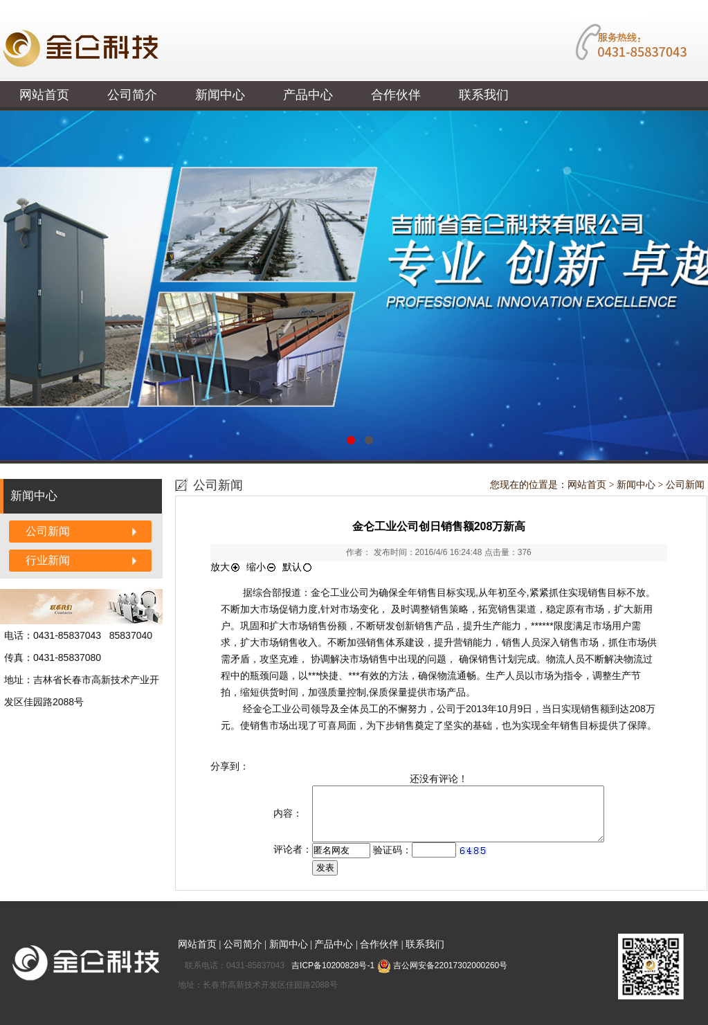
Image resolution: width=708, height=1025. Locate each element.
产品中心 (308, 95)
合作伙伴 (396, 95)
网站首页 (44, 95)
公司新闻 (48, 531)
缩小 (261, 566)
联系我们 (484, 95)
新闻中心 (220, 95)
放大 (225, 566)
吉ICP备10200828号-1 (333, 965)
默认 (297, 566)
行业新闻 (48, 560)
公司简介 (132, 95)
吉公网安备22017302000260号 (442, 965)
